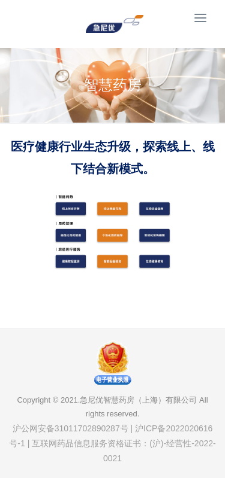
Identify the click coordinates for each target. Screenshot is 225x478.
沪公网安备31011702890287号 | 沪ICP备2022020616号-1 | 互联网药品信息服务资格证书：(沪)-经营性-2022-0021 (112, 443)
